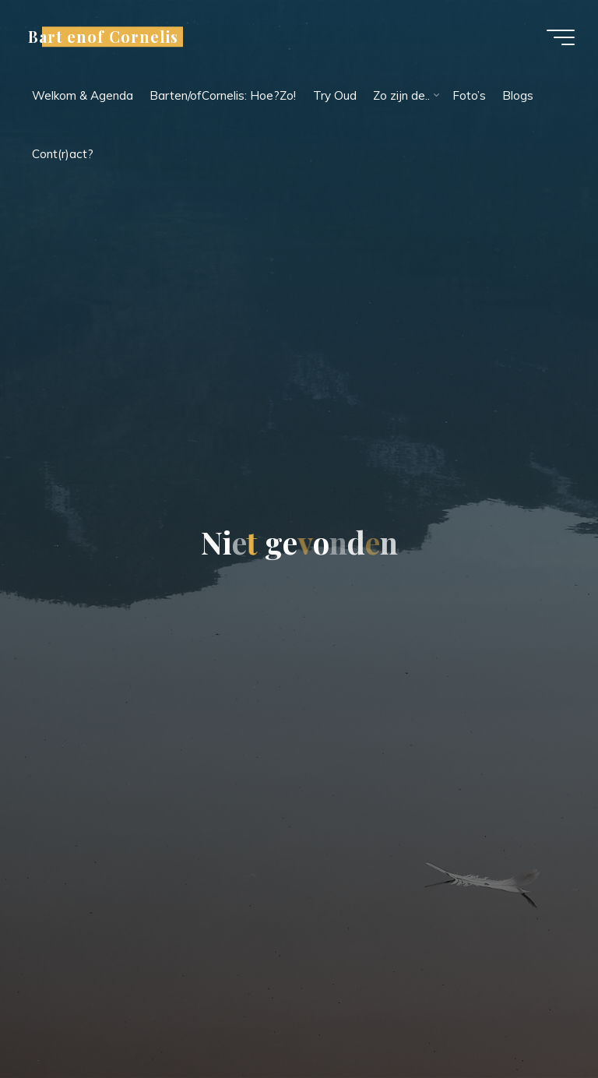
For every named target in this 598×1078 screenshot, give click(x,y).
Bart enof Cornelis (103, 36)
